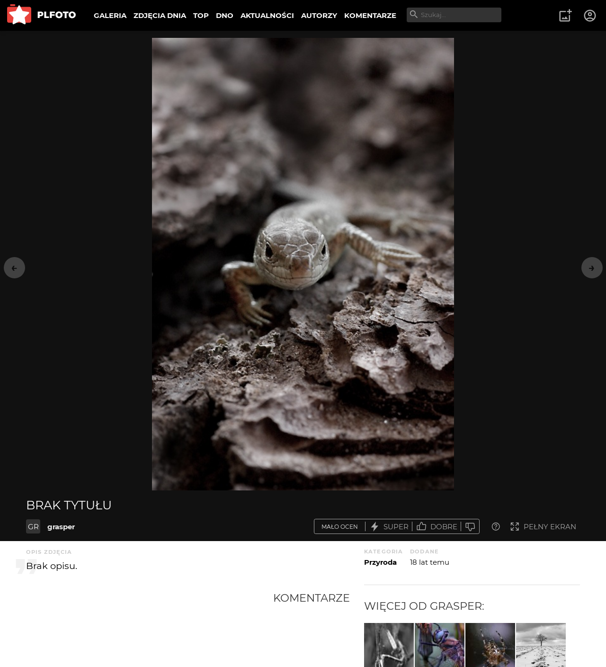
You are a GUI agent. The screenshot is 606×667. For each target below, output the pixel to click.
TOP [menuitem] (201, 15)
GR (33, 526)
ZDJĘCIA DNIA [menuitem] (160, 15)
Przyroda (380, 562)
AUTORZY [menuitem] (319, 15)
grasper (61, 526)
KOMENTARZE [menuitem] (370, 15)
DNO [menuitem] (224, 15)
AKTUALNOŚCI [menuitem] (267, 15)
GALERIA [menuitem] (110, 15)
